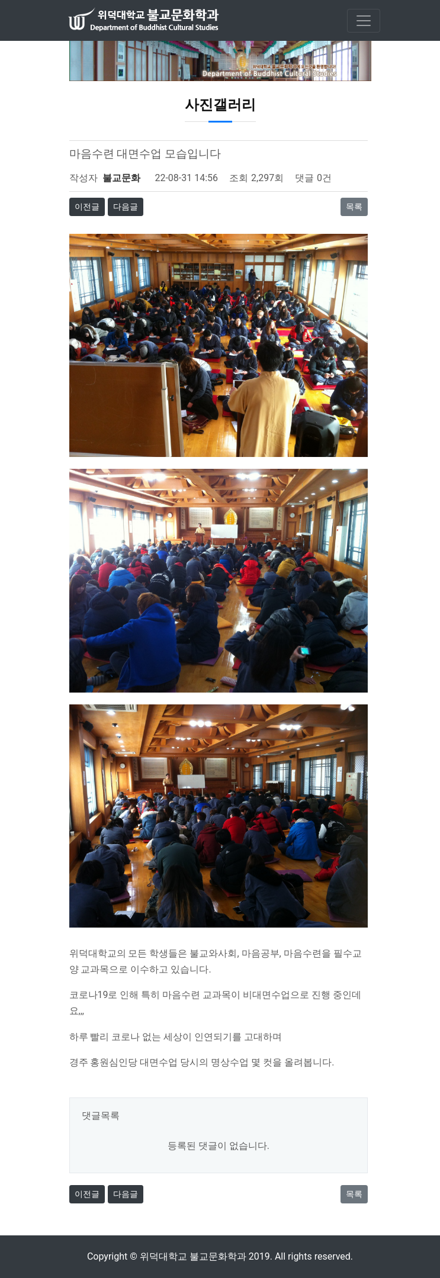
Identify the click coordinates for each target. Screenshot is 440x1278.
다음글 (125, 206)
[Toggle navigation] (363, 21)
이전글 (87, 206)
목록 (354, 206)
